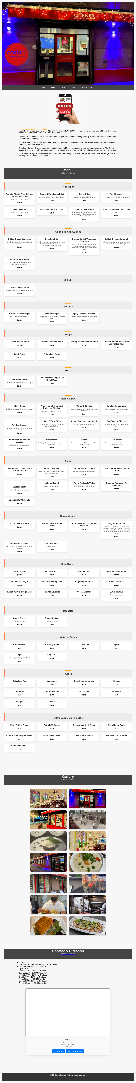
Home (43, 87)
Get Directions (58, 1051)
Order (63, 87)
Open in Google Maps (75, 1051)
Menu (53, 87)
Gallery (73, 87)
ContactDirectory (88, 87)
